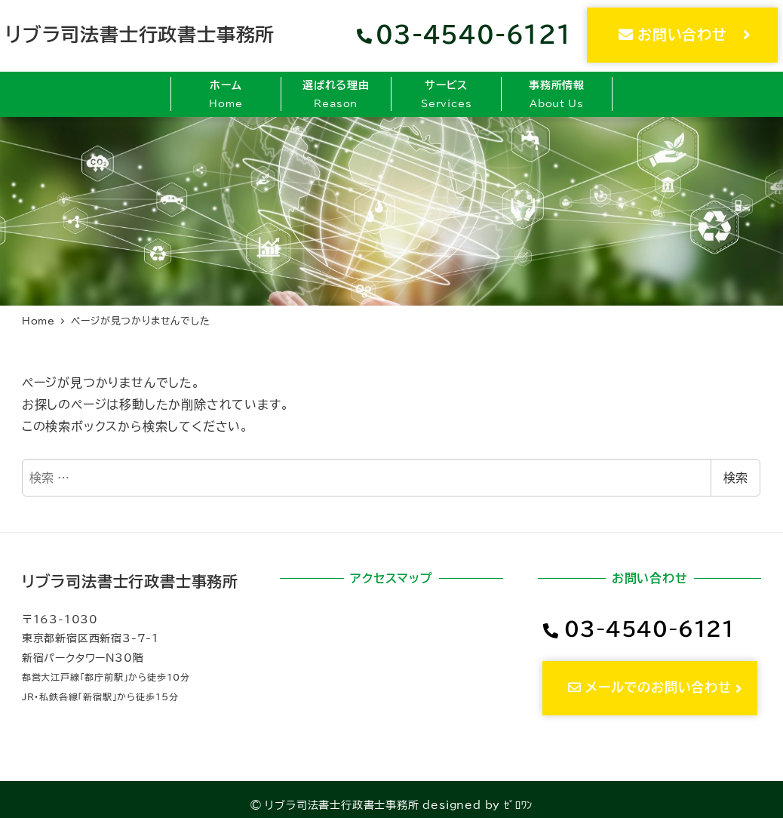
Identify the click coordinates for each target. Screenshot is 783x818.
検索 (735, 478)
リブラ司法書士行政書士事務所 (140, 34)
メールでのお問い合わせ (657, 687)
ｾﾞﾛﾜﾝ (518, 804)
